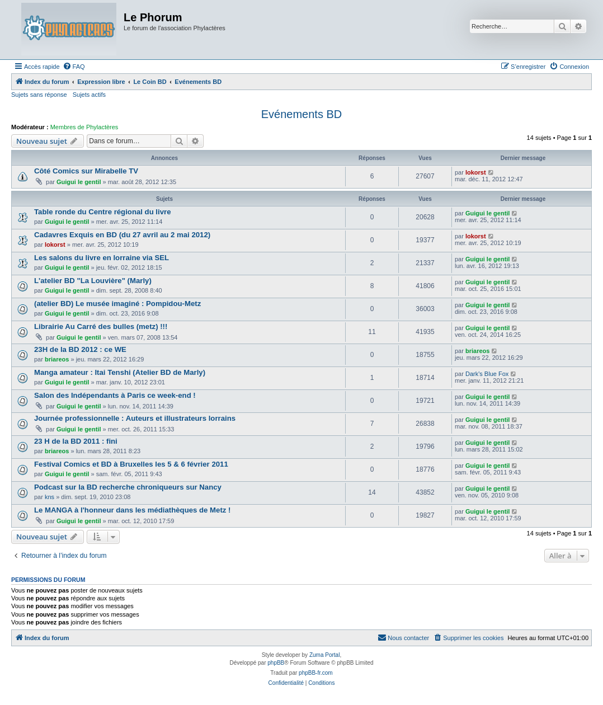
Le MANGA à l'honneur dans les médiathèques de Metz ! (132, 510)
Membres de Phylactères (84, 127)
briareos (57, 359)
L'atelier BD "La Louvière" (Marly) (93, 280)
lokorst (475, 172)
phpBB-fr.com (316, 673)
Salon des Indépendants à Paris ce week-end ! (115, 395)
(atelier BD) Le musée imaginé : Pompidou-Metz (117, 303)
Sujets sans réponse (39, 94)
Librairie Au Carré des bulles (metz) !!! (100, 326)
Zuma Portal (324, 655)
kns (49, 497)
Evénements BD (301, 114)
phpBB (275, 663)
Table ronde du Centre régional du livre (102, 212)
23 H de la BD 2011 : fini (75, 441)
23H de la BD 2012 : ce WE (80, 349)
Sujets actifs (89, 94)
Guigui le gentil (78, 181)
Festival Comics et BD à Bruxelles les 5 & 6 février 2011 (131, 464)
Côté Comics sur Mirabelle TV (86, 171)
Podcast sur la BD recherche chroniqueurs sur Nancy (128, 487)
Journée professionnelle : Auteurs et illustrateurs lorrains (134, 418)
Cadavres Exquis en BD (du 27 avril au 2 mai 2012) (122, 235)
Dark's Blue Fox (486, 373)
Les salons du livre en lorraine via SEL (101, 257)
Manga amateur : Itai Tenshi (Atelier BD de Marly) (119, 372)
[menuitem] (74, 66)
